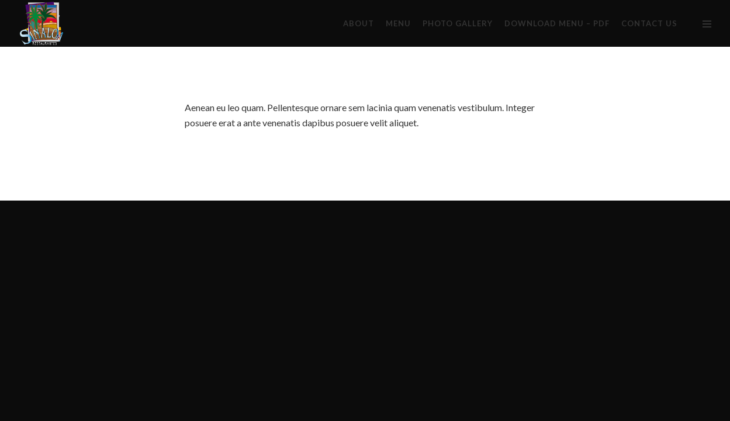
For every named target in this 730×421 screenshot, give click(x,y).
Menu (398, 23)
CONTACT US (649, 23)
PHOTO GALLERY (458, 23)
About (358, 23)
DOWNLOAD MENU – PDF (557, 23)
